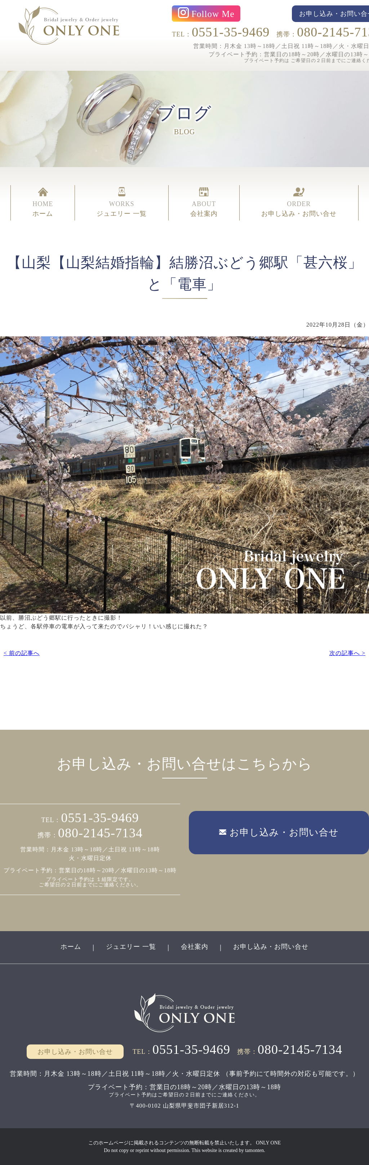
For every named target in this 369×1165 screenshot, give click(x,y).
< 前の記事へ (22, 653)
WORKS (122, 203)
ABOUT (204, 203)
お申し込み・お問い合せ (270, 946)
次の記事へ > (347, 653)
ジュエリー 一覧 (131, 946)
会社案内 (194, 946)
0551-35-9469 (231, 32)
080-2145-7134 (100, 833)
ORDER (299, 203)
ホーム (71, 946)
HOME (42, 203)
